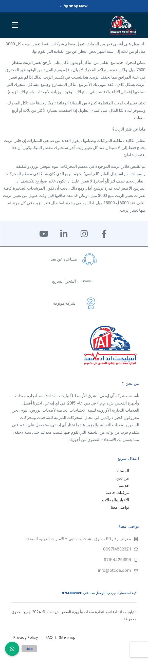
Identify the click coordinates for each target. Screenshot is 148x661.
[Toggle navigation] (14, 25)
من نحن (122, 478)
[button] (12, 649)
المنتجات (122, 471)
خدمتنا (124, 485)
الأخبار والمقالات (115, 500)
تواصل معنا (120, 507)
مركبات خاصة (117, 492)
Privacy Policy (26, 637)
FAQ (49, 637)
